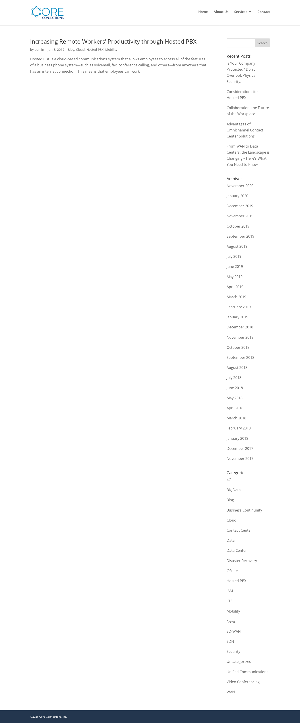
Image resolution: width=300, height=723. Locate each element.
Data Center (237, 550)
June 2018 (235, 387)
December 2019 (240, 205)
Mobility (111, 49)
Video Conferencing (243, 681)
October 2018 (238, 347)
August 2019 (237, 246)
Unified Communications (247, 671)
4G (229, 479)
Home (203, 12)
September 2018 (240, 357)
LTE (229, 600)
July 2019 (234, 256)
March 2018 (236, 418)
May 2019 (234, 276)
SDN (230, 641)
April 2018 (235, 408)
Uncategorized (239, 661)
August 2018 (237, 367)
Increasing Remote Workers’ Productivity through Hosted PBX (113, 41)
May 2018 (234, 397)
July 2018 (234, 377)
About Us (221, 12)
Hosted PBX (95, 49)
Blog (71, 49)
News (231, 621)
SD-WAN (234, 631)
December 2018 (240, 327)
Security (233, 651)
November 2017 (240, 458)
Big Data (234, 489)
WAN (231, 691)
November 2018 (240, 337)
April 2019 (235, 286)
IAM (230, 590)
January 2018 (237, 438)
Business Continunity (244, 510)
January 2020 (237, 195)
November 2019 (240, 216)
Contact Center (239, 530)
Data (231, 540)
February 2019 (239, 306)
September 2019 (240, 236)
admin (39, 49)
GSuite (232, 570)
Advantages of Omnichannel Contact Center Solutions (245, 130)
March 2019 (236, 296)
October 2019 (238, 226)
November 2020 (240, 185)
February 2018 (239, 428)
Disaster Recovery (242, 560)
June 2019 (235, 266)
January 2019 (237, 317)
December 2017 (240, 448)
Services (240, 12)
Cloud (80, 49)
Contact (263, 12)
